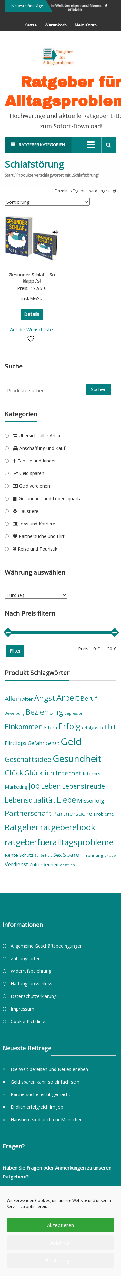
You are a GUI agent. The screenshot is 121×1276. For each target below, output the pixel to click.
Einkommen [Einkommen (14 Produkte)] (24, 726)
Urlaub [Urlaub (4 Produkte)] (110, 855)
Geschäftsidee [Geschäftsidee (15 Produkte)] (28, 759)
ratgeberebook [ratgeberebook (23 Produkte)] (67, 827)
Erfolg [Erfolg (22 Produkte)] (69, 726)
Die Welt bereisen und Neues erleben (78, 7)
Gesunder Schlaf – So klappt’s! (31, 277)
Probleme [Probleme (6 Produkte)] (104, 814)
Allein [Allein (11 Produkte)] (13, 698)
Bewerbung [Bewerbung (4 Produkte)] (14, 713)
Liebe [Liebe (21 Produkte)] (66, 799)
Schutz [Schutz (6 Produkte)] (26, 855)
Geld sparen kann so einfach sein (45, 1082)
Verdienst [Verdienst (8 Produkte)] (16, 864)
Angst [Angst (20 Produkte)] (44, 697)
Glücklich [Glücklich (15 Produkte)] (40, 772)
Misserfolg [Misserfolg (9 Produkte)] (90, 800)
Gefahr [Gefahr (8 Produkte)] (36, 743)
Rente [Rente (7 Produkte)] (11, 855)
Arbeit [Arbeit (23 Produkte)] (67, 697)
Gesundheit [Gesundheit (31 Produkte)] (77, 758)
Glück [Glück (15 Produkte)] (14, 772)
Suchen (98, 389)
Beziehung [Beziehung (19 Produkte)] (44, 712)
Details (31, 314)
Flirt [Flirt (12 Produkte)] (110, 726)
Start (9, 175)
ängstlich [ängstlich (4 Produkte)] (67, 865)
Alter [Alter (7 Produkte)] (27, 699)
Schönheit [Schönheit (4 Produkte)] (43, 855)
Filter (15, 651)
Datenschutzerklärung (33, 996)
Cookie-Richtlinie (28, 1021)
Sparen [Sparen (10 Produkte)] (73, 854)
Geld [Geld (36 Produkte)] (71, 741)
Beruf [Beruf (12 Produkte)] (88, 698)
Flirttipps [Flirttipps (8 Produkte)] (15, 743)
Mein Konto (86, 25)
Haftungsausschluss (31, 983)
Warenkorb (56, 25)
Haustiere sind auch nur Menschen (47, 1119)
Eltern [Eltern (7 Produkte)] (50, 727)
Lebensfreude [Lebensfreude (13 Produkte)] (83, 786)
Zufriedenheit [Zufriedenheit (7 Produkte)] (44, 864)
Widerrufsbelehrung (31, 971)
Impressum (22, 1009)
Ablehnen (60, 1243)
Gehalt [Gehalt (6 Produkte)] (52, 743)
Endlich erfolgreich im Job (37, 1107)
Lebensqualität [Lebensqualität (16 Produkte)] (30, 799)
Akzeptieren (60, 1225)
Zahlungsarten (26, 958)
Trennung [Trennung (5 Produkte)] (93, 855)
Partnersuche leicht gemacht (40, 1094)
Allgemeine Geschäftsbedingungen (47, 946)
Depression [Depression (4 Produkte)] (73, 713)
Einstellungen (60, 1260)
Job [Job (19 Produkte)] (34, 786)
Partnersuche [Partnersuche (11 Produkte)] (72, 813)
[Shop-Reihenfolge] (47, 202)
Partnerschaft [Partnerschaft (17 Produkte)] (28, 813)
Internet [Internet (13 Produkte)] (68, 772)
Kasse (31, 25)
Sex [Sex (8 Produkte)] (57, 854)
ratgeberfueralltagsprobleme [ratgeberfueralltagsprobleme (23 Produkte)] (59, 841)
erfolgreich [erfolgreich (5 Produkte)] (92, 728)
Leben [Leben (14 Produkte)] (51, 786)
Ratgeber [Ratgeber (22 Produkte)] (22, 827)
